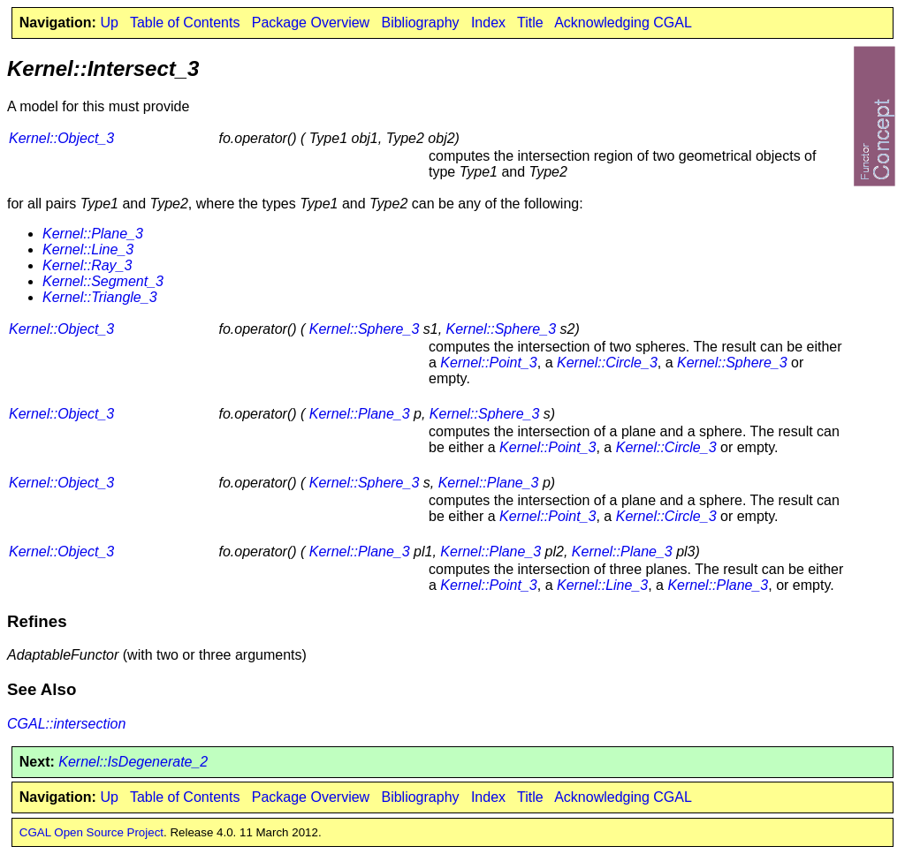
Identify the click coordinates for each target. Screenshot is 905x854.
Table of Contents (185, 22)
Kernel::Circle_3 (607, 362)
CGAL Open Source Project (91, 832)
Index (488, 22)
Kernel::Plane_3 (92, 233)
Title (530, 22)
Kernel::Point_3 (488, 362)
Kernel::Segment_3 (103, 281)
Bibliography (420, 22)
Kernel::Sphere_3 (364, 328)
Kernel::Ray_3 (87, 265)
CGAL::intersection (66, 723)
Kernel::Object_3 (61, 138)
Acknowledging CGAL (623, 22)
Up (109, 22)
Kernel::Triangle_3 (99, 297)
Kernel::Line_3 (87, 249)
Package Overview (310, 22)
